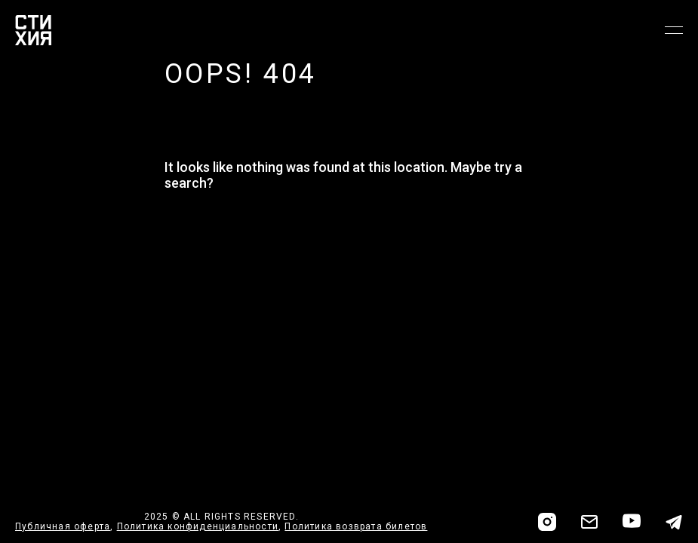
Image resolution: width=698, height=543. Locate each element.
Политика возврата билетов (355, 526)
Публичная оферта (62, 526)
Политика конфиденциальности (197, 526)
